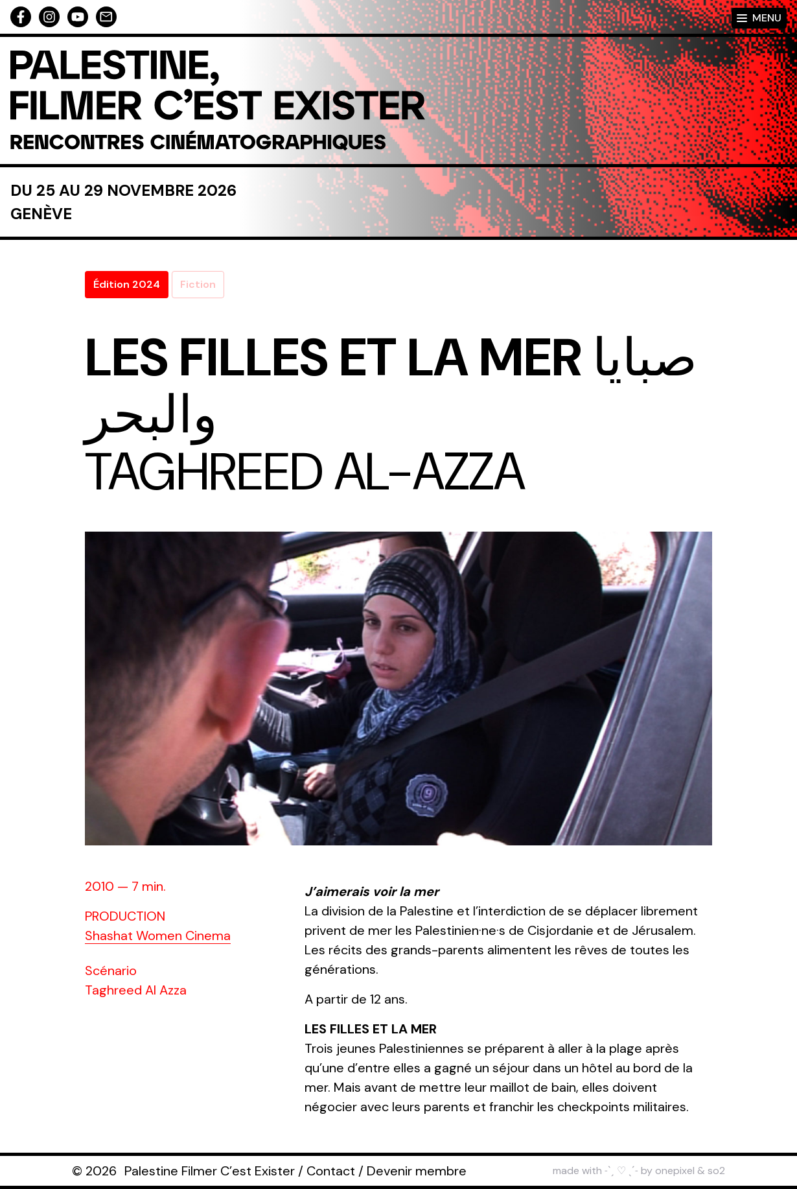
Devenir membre (417, 1170)
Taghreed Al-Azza (305, 472)
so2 (716, 1170)
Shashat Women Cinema (158, 935)
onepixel (675, 1170)
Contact (330, 1170)
